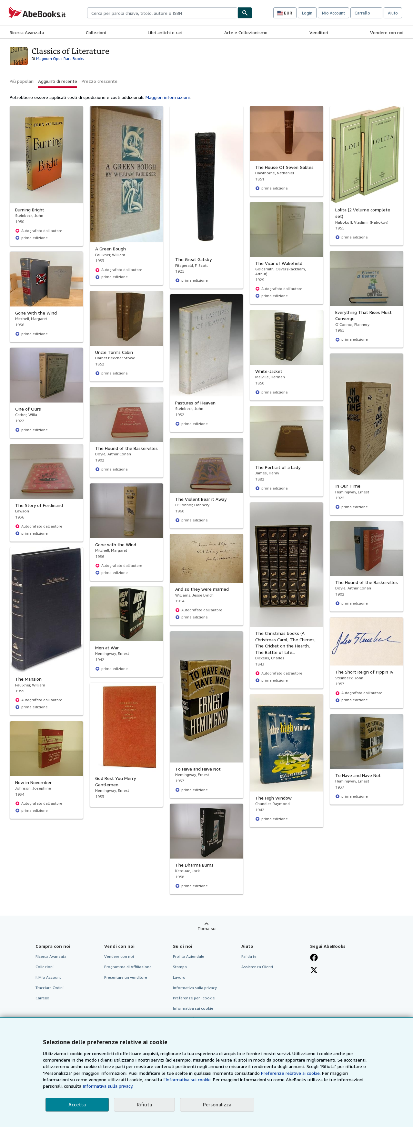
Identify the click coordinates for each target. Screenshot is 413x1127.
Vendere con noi (386, 32)
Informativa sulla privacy (195, 987)
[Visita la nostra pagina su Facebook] (314, 957)
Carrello (42, 998)
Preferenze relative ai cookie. (291, 1073)
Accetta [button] (77, 1104)
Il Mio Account (48, 977)
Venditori (318, 32)
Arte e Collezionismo (245, 32)
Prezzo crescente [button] (99, 81)
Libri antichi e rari (165, 32)
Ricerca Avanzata (27, 32)
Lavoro (179, 977)
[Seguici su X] (314, 970)
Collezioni (96, 32)
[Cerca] (245, 12)
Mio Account (333, 12)
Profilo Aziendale (188, 956)
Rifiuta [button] (144, 1104)
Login (307, 12)
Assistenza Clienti (257, 966)
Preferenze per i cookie (194, 998)
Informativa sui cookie (193, 1008)
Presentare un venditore (125, 977)
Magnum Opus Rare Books (60, 58)
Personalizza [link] (217, 1104)
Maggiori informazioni (168, 97)
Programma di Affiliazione (128, 966)
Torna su (206, 928)
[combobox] (162, 12)
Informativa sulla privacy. (108, 1086)
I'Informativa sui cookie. (187, 1079)
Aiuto (393, 12)
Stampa (180, 966)
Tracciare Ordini (49, 987)
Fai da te (249, 956)
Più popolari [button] (22, 81)
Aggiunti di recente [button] (57, 81)
